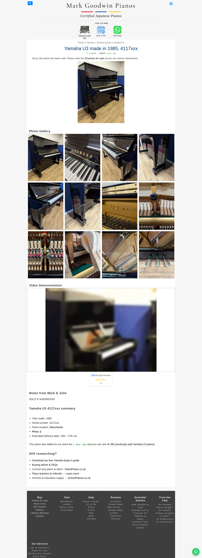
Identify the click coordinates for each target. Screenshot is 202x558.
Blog (91, 516)
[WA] (195, 551)
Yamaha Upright (103, 42)
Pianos (81, 42)
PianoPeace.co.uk (75, 469)
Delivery (39, 510)
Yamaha (90, 42)
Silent (91, 507)
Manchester (56, 427)
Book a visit (67, 507)
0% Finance (39, 506)
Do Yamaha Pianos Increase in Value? (165, 513)
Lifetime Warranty (39, 513)
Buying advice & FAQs (45, 464)
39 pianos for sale (94, 58)
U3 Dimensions (164, 519)
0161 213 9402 (101, 23)
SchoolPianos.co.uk (79, 478)
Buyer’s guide (91, 501)
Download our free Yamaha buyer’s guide (55, 460)
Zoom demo (66, 510)
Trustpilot (115, 501)
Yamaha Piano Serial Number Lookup (140, 525)
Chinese (91, 519)
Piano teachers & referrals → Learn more (55, 473)
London (67, 504)
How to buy (40, 503)
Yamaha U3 (118, 42)
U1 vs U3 (91, 504)
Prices (91, 510)
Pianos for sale (40, 500)
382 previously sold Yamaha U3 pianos (132, 444)
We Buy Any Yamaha (39, 553)
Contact (40, 516)
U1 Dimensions (164, 522)
